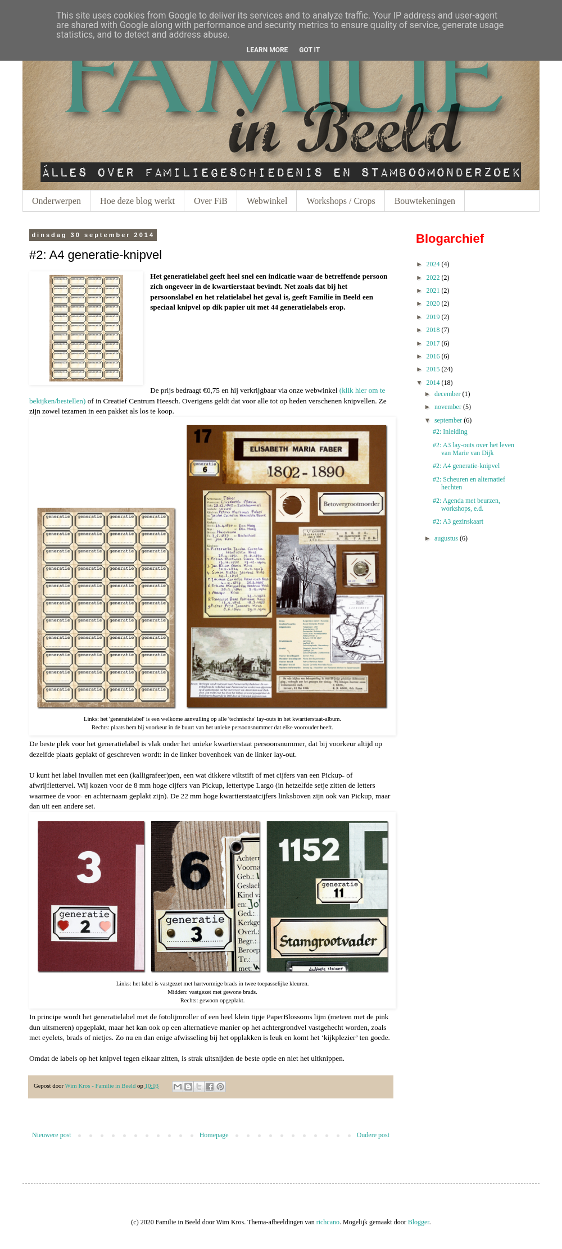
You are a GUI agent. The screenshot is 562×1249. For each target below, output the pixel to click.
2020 (433, 303)
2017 (433, 343)
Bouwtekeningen (425, 201)
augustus (446, 538)
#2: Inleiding (450, 431)
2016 (433, 356)
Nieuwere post (51, 1135)
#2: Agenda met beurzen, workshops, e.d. (466, 504)
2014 (433, 383)
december (447, 394)
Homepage (214, 1135)
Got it (309, 50)
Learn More (267, 50)
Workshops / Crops (340, 201)
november (447, 407)
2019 (433, 317)
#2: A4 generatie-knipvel (466, 466)
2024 (433, 264)
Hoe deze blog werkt (137, 201)
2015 (433, 369)
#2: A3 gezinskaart (458, 521)
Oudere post (373, 1135)
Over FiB (211, 201)
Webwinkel (267, 201)
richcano (327, 1222)
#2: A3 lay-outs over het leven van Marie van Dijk (473, 449)
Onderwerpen (56, 201)
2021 (433, 290)
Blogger (418, 1222)
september (448, 420)
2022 (433, 277)
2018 (433, 330)
